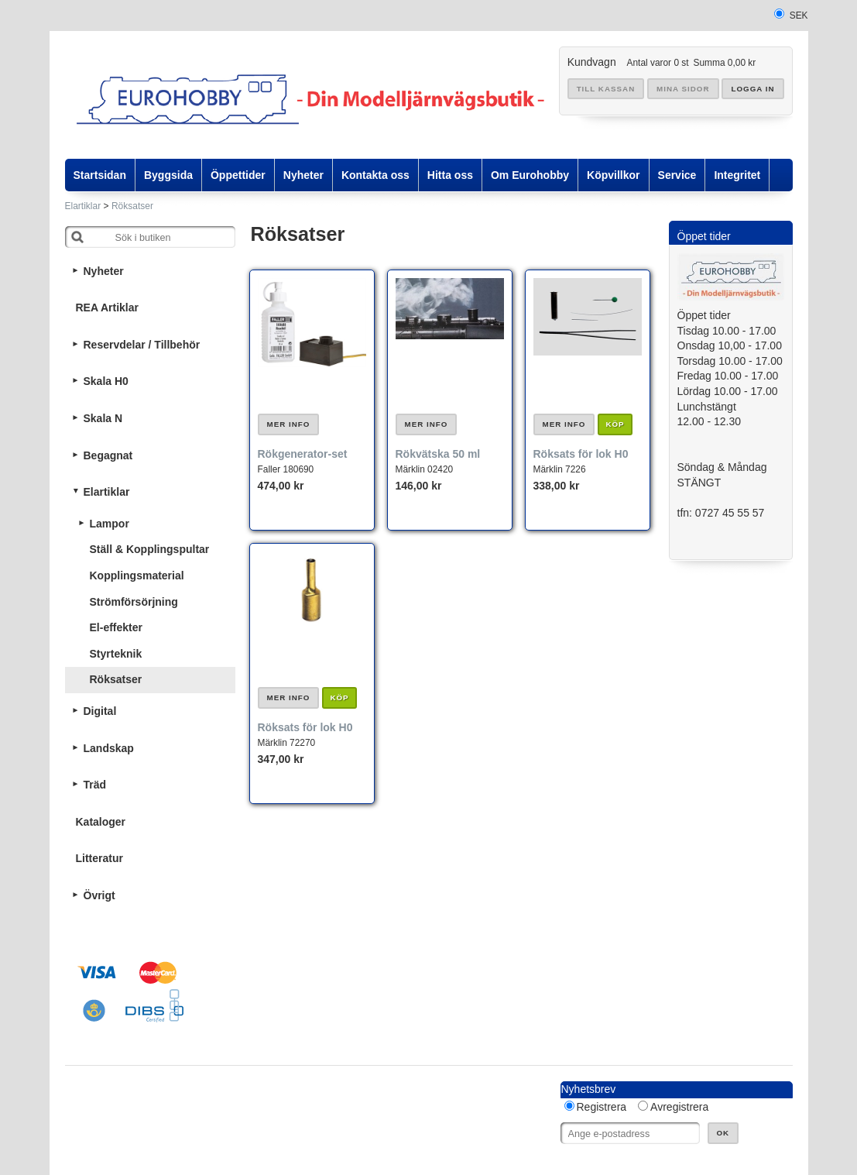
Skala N (103, 418)
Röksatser (132, 206)
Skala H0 (106, 381)
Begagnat (108, 455)
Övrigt (99, 895)
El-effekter (116, 627)
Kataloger (101, 822)
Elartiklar (83, 206)
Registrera (602, 1107)
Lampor (109, 523)
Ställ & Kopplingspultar (150, 549)
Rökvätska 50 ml (438, 454)
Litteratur (99, 858)
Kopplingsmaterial (137, 575)
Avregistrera (679, 1107)
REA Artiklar (107, 307)
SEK (799, 15)
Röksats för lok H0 (581, 454)
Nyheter (104, 271)
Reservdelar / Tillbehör (142, 344)
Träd (95, 784)
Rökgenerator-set (303, 454)
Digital (100, 711)
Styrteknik (116, 654)
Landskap (109, 748)
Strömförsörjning (134, 602)
